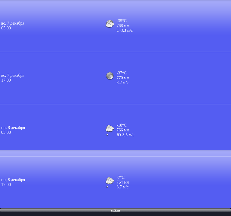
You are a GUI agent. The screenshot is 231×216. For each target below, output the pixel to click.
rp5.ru (115, 210)
